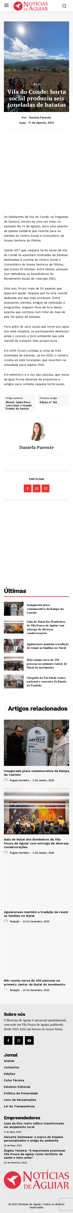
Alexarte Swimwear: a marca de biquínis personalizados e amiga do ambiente (33, 1138)
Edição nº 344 (48, 402)
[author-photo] (6, 780)
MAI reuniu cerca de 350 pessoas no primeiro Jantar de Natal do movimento (47, 663)
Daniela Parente (40, 117)
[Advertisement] (36, 171)
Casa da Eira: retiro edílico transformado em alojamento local (34, 1125)
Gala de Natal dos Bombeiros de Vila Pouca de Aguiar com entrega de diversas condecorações (46, 627)
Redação (15, 921)
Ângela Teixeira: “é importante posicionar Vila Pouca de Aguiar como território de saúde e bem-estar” (34, 1154)
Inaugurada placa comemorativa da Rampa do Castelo (45, 608)
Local (36, 84)
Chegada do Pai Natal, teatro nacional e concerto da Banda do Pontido (46, 681)
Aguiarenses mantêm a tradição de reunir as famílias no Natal (48, 646)
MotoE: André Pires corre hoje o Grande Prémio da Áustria (19, 405)
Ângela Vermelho (19, 780)
